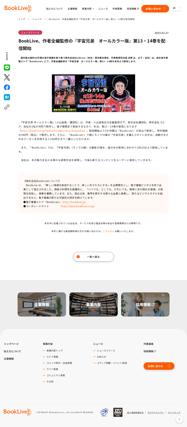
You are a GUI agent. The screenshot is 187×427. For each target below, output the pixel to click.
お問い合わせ (156, 9)
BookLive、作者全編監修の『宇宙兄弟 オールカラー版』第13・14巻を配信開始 (92, 19)
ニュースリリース (30, 32)
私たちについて (54, 8)
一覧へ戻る (88, 257)
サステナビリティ (156, 412)
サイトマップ (174, 412)
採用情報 (131, 8)
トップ (21, 19)
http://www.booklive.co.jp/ (78, 206)
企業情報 (72, 8)
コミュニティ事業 (56, 375)
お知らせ (101, 356)
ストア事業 (52, 356)
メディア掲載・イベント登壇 (112, 362)
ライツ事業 (52, 369)
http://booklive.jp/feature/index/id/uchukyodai (52, 130)
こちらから (109, 231)
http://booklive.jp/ (74, 202)
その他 (50, 381)
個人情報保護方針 (135, 412)
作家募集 (117, 8)
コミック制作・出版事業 (59, 362)
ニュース (103, 8)
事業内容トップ (55, 350)
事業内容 (48, 344)
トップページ (11, 344)
